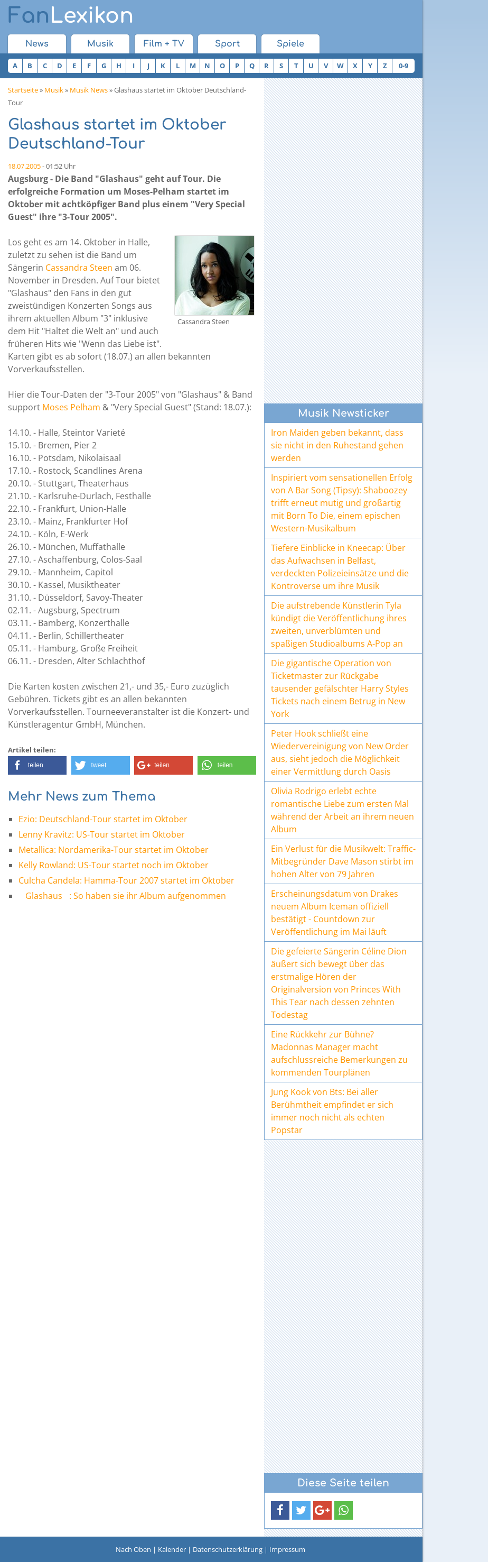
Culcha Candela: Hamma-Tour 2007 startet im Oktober (126, 880)
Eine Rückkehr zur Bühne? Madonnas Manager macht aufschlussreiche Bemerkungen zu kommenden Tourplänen (339, 1053)
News (37, 44)
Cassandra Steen (78, 267)
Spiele (290, 44)
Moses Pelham (71, 407)
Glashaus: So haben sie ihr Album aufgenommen (122, 896)
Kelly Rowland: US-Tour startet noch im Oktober (113, 865)
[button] (37, 765)
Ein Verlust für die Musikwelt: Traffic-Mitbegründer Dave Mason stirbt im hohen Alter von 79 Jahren (343, 861)
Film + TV (164, 44)
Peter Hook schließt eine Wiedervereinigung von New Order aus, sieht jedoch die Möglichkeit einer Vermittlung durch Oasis (340, 752)
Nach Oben (133, 1549)
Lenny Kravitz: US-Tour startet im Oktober (101, 834)
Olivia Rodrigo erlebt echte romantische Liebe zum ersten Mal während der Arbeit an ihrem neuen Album (342, 810)
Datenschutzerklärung (227, 1549)
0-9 (403, 65)
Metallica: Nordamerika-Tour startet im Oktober (113, 850)
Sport (227, 44)
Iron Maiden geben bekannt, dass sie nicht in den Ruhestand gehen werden (337, 445)
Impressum (287, 1549)
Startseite (23, 90)
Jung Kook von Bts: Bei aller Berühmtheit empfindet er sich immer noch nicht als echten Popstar (332, 1111)
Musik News (89, 90)
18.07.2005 (24, 166)
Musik (100, 44)
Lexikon (71, 15)
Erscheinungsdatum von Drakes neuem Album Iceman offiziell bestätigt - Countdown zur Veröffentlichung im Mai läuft (334, 913)
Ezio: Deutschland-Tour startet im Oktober (102, 819)
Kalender (172, 1549)
